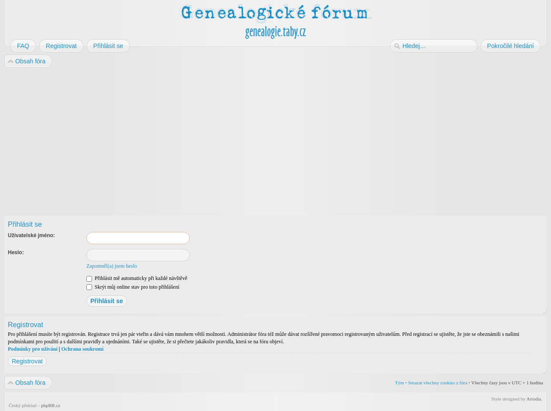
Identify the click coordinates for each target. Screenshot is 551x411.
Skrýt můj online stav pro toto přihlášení (132, 287)
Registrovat (27, 361)
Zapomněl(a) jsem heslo (111, 266)
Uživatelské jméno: (31, 235)
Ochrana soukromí (82, 349)
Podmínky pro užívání (33, 349)
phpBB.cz (50, 405)
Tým (399, 382)
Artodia (534, 398)
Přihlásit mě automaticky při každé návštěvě (136, 278)
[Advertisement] (267, 139)
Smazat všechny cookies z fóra (437, 382)
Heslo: (16, 252)
